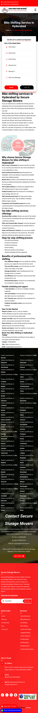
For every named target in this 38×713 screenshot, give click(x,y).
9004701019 (22, 540)
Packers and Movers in (7, 357)
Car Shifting (22, 623)
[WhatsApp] (11, 710)
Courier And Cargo (24, 629)
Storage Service (24, 646)
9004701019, (6, 4)
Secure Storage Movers (18, 707)
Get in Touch (19, 556)
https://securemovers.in (13, 344)
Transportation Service (26, 649)
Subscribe (28, 601)
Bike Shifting (23, 626)
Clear (27, 87)
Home (7, 30)
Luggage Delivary (24, 632)
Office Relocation (24, 619)
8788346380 (14, 4)
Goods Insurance (24, 636)
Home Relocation (24, 616)
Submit (11, 87)
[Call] (8, 706)
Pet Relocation (23, 639)
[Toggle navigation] (35, 10)
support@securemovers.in (21, 543)
